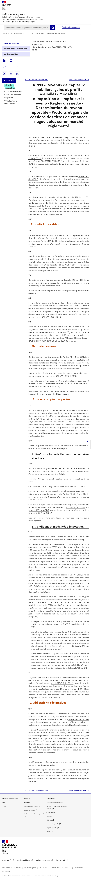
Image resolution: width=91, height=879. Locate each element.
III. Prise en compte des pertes (12, 96)
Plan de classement (17, 33)
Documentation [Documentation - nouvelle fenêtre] (29, 810)
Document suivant (77, 79)
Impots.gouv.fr (51, 828)
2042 (42, 732)
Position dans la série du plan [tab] (15, 48)
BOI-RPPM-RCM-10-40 (51, 317)
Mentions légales (30, 868)
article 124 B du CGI (61, 326)
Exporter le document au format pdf (4, 60)
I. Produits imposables (10, 86)
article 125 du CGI (74, 280)
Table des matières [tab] (11, 43)
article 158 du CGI (54, 613)
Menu (87, 3)
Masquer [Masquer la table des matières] (10, 80)
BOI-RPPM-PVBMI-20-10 (66, 376)
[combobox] (27, 27)
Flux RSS (27, 802)
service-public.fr (24, 860)
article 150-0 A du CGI (39, 513)
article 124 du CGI (50, 241)
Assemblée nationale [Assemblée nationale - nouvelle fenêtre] (53, 802)
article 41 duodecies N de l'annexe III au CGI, (65, 772)
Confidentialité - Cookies (59, 868)
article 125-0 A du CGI (75, 494)
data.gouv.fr (61, 860)
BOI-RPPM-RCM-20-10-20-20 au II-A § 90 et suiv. (53, 340)
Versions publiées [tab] (11, 54)
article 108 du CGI (74, 507)
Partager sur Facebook (17, 67)
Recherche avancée (71, 27)
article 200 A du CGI (52, 580)
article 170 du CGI (77, 719)
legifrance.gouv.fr (43, 860)
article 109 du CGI (38, 510)
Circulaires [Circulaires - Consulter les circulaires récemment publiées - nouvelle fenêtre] (50, 812)
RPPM (29, 33)
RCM (36, 33)
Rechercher (52, 27)
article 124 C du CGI (74, 357)
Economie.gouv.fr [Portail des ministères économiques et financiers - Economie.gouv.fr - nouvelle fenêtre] (52, 824)
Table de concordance (32, 806)
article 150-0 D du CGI (44, 365)
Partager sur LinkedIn (11, 73)
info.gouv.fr (7, 860)
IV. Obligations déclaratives (10, 102)
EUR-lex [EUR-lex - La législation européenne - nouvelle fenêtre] (49, 820)
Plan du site (43, 868)
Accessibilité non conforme (11, 868)
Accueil (4, 33)
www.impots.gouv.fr (37, 735)
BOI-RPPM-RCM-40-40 (53, 214)
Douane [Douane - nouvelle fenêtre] (49, 816)
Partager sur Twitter (4, 73)
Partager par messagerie (17, 73)
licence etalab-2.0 (50, 876)
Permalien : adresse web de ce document (4, 67)
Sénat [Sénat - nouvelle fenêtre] (48, 831)
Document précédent (37, 79)
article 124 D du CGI (40, 716)
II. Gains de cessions (13, 91)
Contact (5, 806)
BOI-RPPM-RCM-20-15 (50, 161)
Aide (3, 802)
